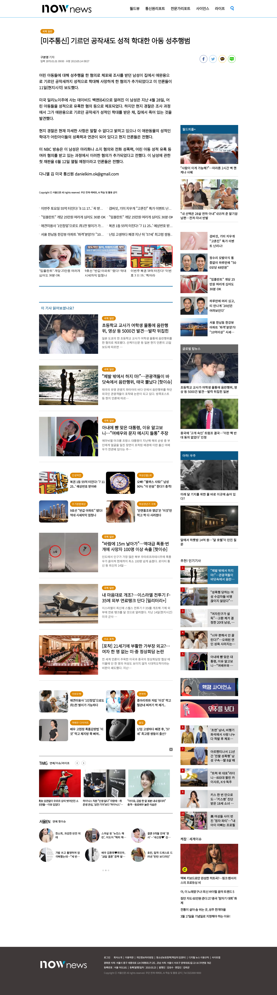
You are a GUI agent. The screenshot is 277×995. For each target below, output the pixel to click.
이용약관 (129, 957)
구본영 (44, 57)
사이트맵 (216, 957)
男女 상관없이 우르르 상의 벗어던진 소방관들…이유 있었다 (103, 802)
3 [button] (108, 870)
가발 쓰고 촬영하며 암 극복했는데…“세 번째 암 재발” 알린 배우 (67, 856)
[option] (58, 789)
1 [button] (103, 870)
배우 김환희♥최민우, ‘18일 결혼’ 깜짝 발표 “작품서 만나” (113, 856)
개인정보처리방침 (144, 957)
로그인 (107, 957)
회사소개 (118, 957)
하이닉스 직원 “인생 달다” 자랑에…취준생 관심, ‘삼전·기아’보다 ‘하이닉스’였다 (147, 804)
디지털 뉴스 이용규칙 (199, 957)
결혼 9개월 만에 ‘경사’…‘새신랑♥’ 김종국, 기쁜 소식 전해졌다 (160, 837)
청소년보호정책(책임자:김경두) (171, 957)
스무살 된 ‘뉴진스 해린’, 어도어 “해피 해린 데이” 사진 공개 (113, 837)
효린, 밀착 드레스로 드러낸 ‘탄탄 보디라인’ (160, 854)
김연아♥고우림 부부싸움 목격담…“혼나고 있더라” (58, 802)
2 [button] (106, 870)
